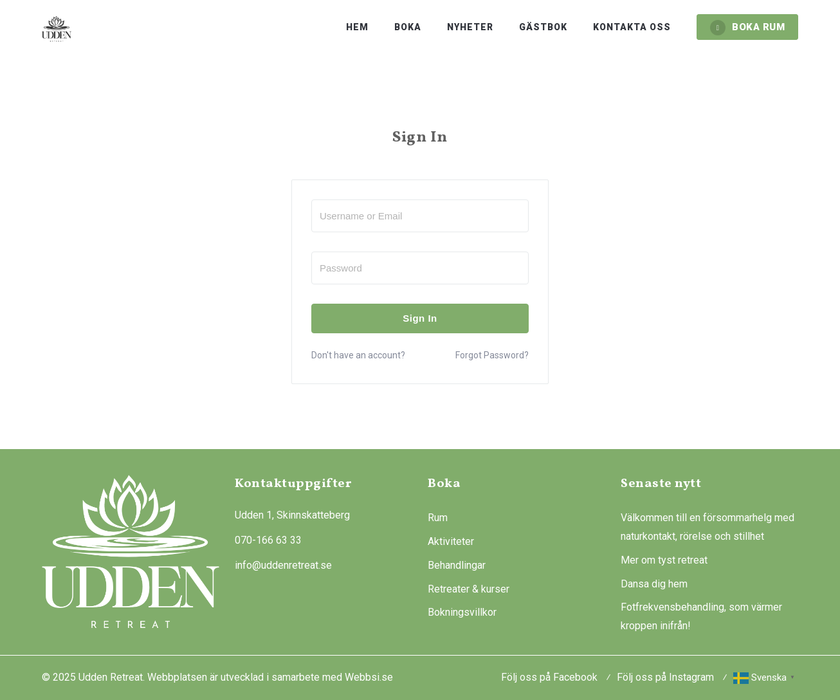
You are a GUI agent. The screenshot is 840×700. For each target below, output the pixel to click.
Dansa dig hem (654, 584)
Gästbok (543, 27)
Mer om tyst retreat (664, 560)
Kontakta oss (632, 27)
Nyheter (470, 27)
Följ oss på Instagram (665, 677)
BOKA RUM (747, 27)
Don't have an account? (358, 355)
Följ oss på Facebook (549, 677)
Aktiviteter (451, 541)
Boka (407, 27)
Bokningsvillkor (462, 612)
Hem (357, 27)
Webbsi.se (369, 677)
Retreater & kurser (468, 589)
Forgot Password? (492, 355)
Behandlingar (457, 565)
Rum (438, 517)
